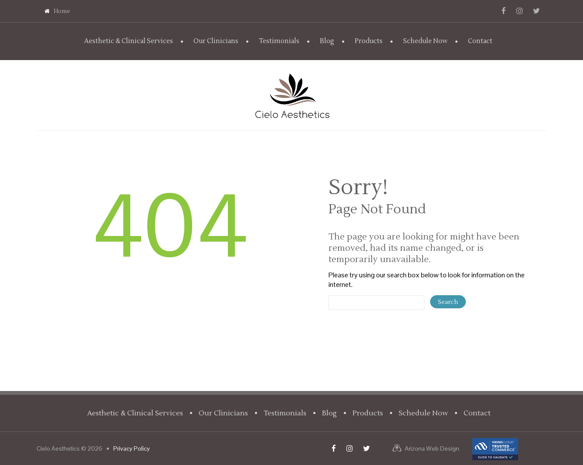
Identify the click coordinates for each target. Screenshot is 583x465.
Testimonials (279, 41)
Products (369, 41)
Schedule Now (425, 41)
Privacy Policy (131, 448)
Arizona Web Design (432, 448)
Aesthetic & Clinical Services (128, 41)
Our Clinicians (215, 41)
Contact (480, 41)
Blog (327, 41)
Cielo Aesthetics (58, 448)
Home (57, 11)
